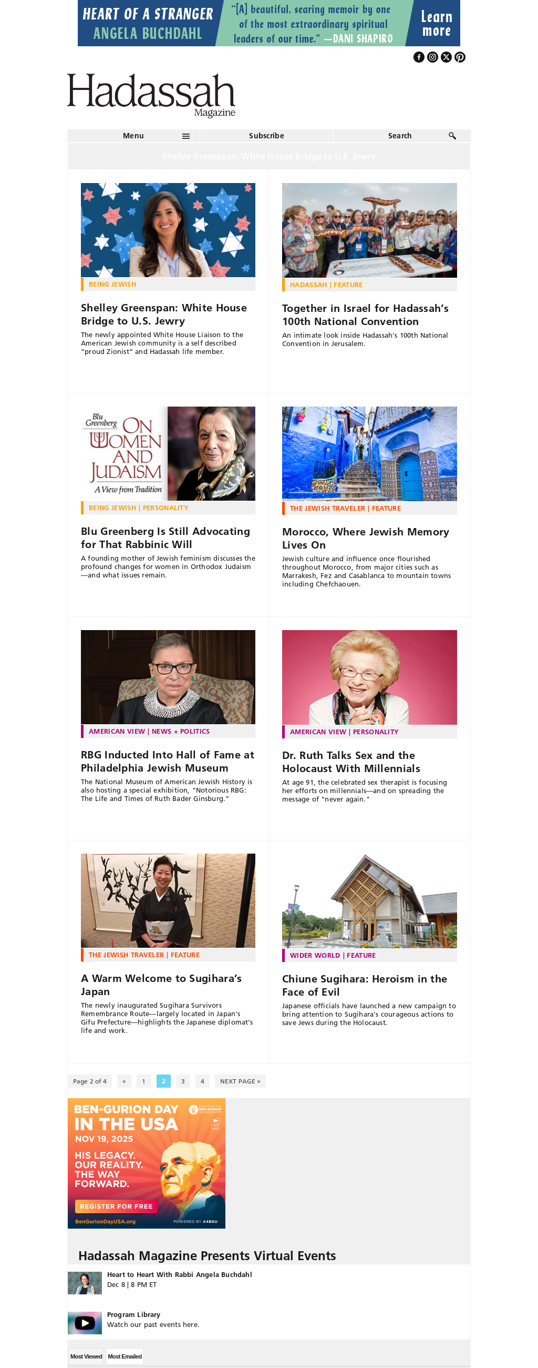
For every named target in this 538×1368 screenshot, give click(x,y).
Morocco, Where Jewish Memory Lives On (365, 538)
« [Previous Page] (124, 1081)
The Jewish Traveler (327, 508)
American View (117, 731)
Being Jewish (112, 284)
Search (400, 135)
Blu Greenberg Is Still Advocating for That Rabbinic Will (165, 538)
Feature (348, 284)
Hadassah (308, 284)
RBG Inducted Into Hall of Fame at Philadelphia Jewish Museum (167, 761)
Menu (133, 135)
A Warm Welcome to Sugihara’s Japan (161, 985)
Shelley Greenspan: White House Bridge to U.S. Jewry (164, 314)
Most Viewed (86, 1356)
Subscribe (266, 135)
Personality (166, 507)
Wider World (315, 955)
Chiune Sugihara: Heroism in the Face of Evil (364, 985)
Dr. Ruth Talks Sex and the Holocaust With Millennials (351, 762)
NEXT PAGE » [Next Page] (240, 1081)
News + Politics (181, 731)
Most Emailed (124, 1356)
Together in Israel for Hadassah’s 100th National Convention (365, 315)
